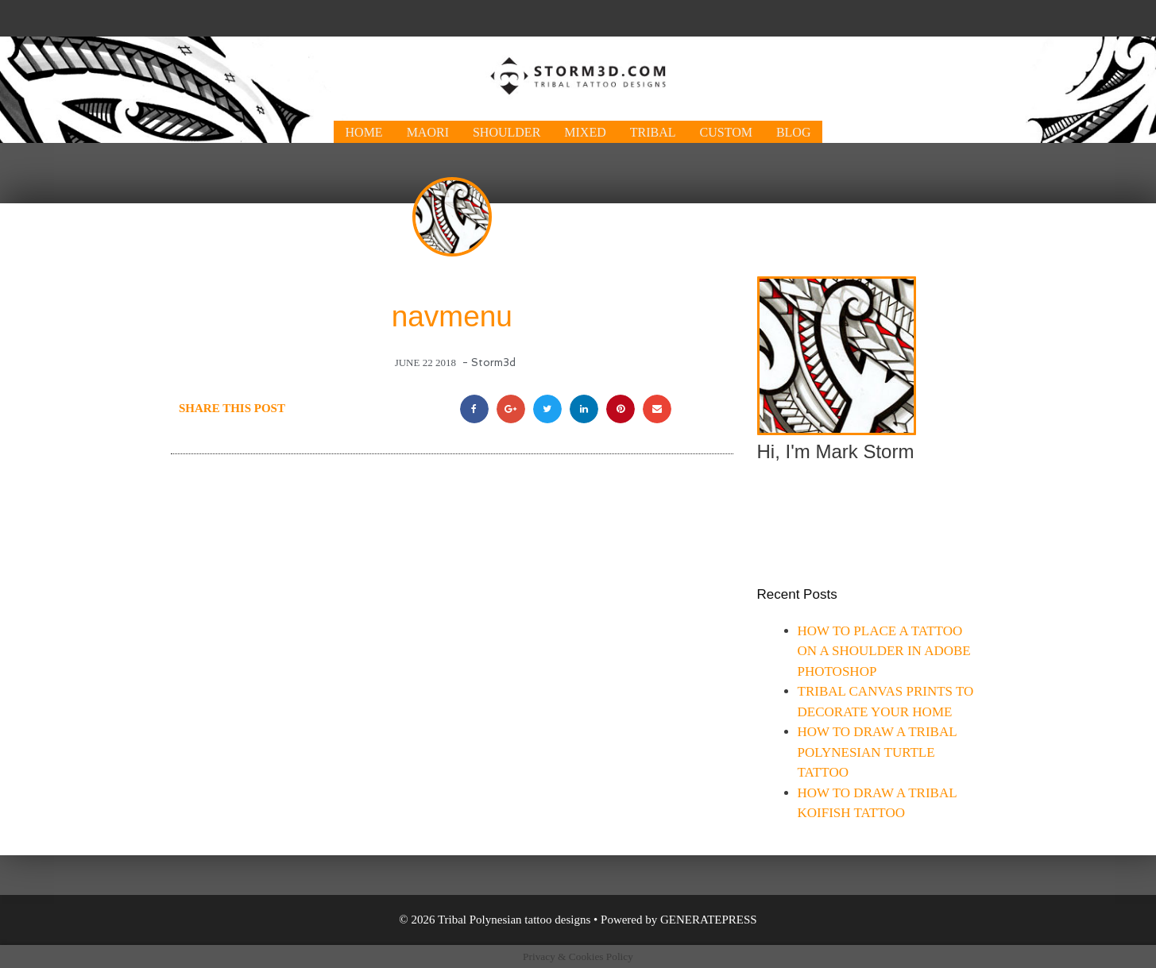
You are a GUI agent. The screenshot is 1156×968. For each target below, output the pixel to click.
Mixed (584, 132)
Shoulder (506, 132)
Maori (428, 132)
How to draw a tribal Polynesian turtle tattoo (877, 752)
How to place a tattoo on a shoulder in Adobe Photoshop (884, 651)
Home (364, 132)
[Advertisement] (578, 16)
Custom (726, 132)
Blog (793, 132)
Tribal (653, 132)
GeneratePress (708, 919)
